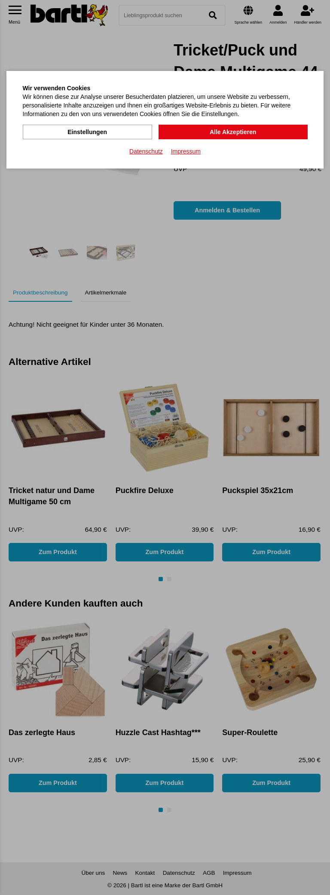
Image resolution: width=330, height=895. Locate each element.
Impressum (186, 150)
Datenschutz (146, 150)
